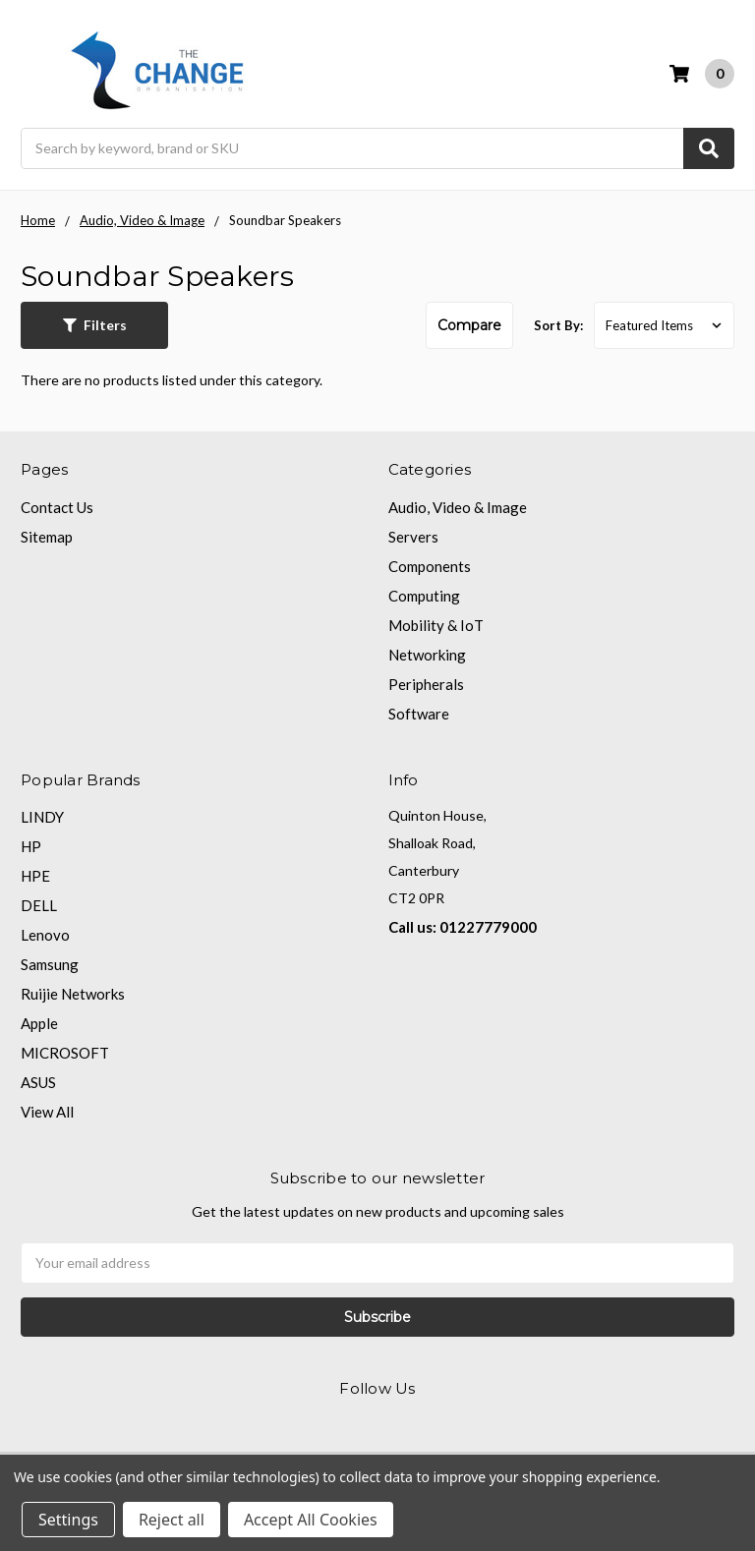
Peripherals (426, 684)
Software (418, 713)
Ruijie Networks (73, 994)
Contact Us (57, 507)
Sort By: (558, 325)
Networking (427, 654)
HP (31, 846)
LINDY (42, 817)
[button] (94, 325)
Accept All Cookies (311, 1519)
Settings (68, 1519)
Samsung (50, 964)
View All (47, 1111)
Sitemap (47, 537)
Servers (413, 537)
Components (429, 566)
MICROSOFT (65, 1053)
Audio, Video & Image (457, 507)
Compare (469, 325)
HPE (35, 876)
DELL (39, 905)
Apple (39, 1023)
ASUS (38, 1082)
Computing (424, 595)
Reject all (171, 1519)
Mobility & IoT (436, 625)
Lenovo (45, 935)
